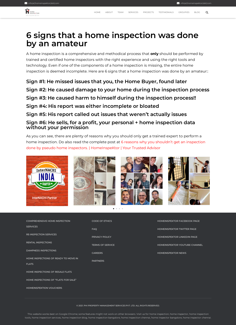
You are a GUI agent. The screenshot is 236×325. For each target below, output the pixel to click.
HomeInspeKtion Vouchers (44, 287)
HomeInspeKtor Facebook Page (178, 221)
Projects (148, 12)
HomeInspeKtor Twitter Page (176, 229)
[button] (29, 181)
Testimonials (166, 12)
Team (120, 12)
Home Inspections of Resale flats (49, 271)
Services (133, 12)
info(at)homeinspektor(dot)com (196, 3)
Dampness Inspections (41, 250)
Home (97, 12)
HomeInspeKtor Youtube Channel (180, 244)
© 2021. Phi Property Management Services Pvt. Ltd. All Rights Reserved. (118, 305)
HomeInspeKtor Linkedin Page (177, 236)
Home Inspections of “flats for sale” (51, 279)
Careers (97, 253)
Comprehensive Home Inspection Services (48, 224)
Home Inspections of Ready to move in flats (52, 261)
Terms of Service (103, 244)
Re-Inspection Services (41, 234)
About (109, 12)
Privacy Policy (101, 236)
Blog (197, 12)
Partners (98, 260)
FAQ (94, 229)
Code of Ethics (102, 221)
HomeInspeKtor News (171, 253)
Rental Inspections (39, 242)
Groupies (183, 12)
